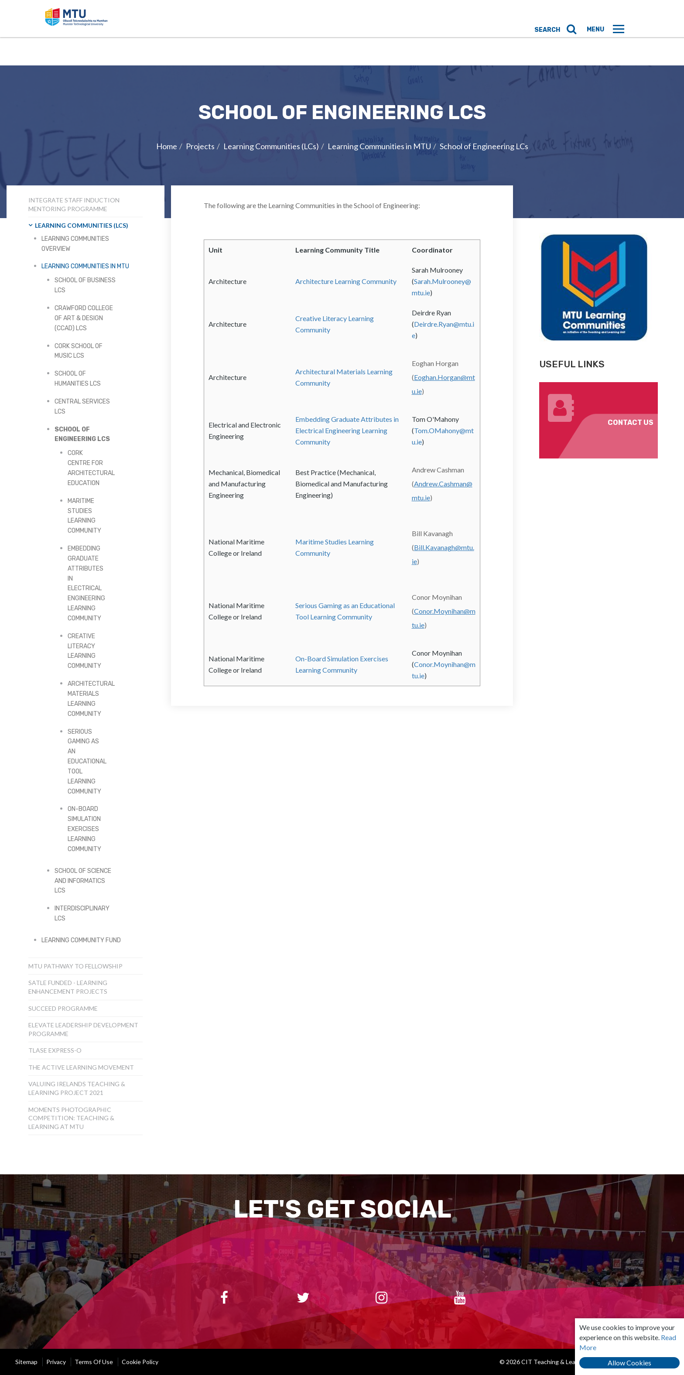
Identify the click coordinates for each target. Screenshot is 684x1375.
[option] (342, 141)
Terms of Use (94, 1361)
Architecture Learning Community (346, 281)
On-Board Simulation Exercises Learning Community (84, 828)
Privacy (56, 1361)
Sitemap (26, 1361)
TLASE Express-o (55, 1050)
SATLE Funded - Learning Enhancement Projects (67, 987)
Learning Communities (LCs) (271, 146)
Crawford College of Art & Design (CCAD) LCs (84, 318)
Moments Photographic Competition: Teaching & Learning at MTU (71, 1118)
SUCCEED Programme (63, 1008)
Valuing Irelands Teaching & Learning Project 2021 (76, 1088)
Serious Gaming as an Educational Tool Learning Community (87, 761)
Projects (200, 146)
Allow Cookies (629, 1362)
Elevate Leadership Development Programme (83, 1029)
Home (166, 146)
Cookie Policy (140, 1361)
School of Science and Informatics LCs (83, 881)
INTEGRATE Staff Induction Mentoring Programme (74, 204)
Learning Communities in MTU (379, 146)
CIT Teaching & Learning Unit (101, 33)
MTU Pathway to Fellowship (75, 966)
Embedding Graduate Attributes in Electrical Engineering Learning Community (347, 430)
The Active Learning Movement (81, 1067)
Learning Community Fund (81, 940)
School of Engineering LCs (484, 146)
